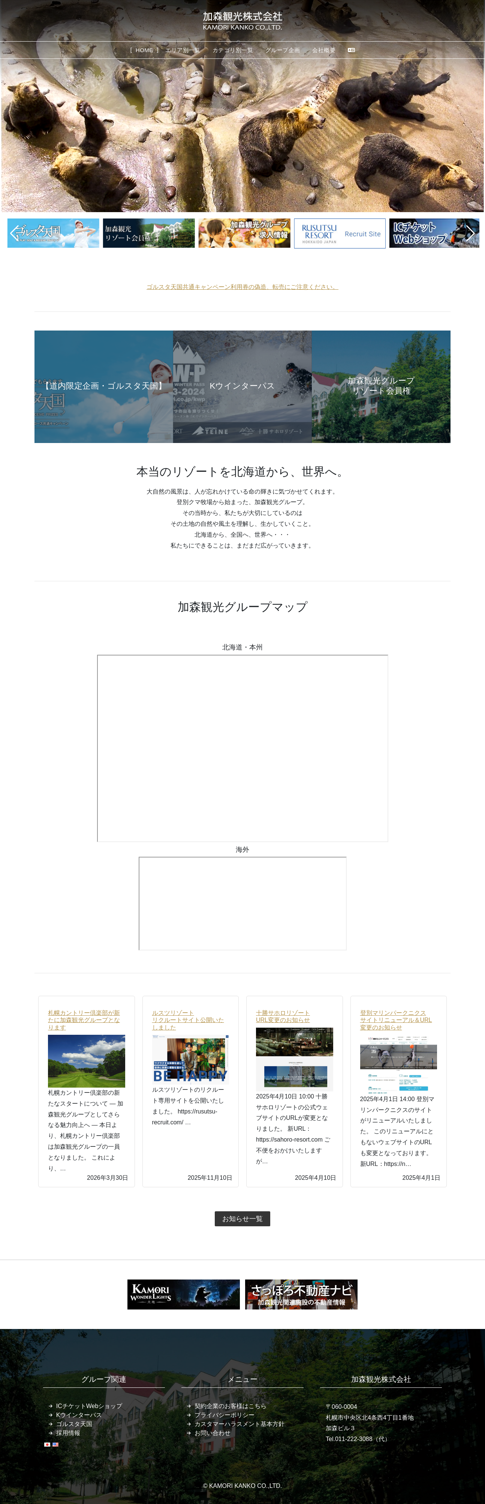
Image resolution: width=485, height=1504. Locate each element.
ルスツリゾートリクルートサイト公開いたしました (188, 1020)
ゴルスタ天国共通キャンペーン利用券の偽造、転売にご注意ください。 (242, 287)
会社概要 (323, 50)
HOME (144, 50)
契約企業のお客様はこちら (230, 1406)
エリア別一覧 (182, 50)
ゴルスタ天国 (74, 1424)
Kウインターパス (79, 1415)
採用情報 (68, 1433)
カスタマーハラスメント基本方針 (239, 1424)
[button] (14, 233)
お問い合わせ (213, 1433)
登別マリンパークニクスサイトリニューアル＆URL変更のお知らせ (396, 1020)
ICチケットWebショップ (89, 1406)
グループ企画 (282, 50)
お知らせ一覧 (242, 1219)
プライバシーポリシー (224, 1415)
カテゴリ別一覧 (233, 50)
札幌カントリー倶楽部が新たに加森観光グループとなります (84, 1020)
